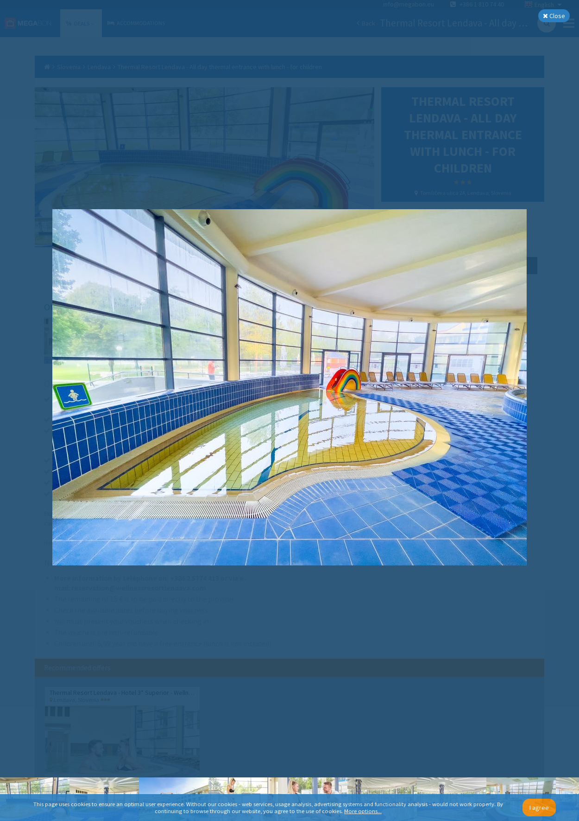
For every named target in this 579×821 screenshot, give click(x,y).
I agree (539, 807)
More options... (363, 811)
